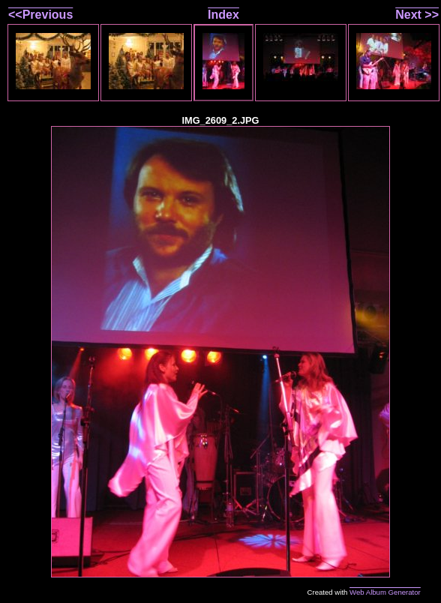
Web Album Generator (385, 592)
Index (223, 14)
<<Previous (40, 14)
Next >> (417, 14)
